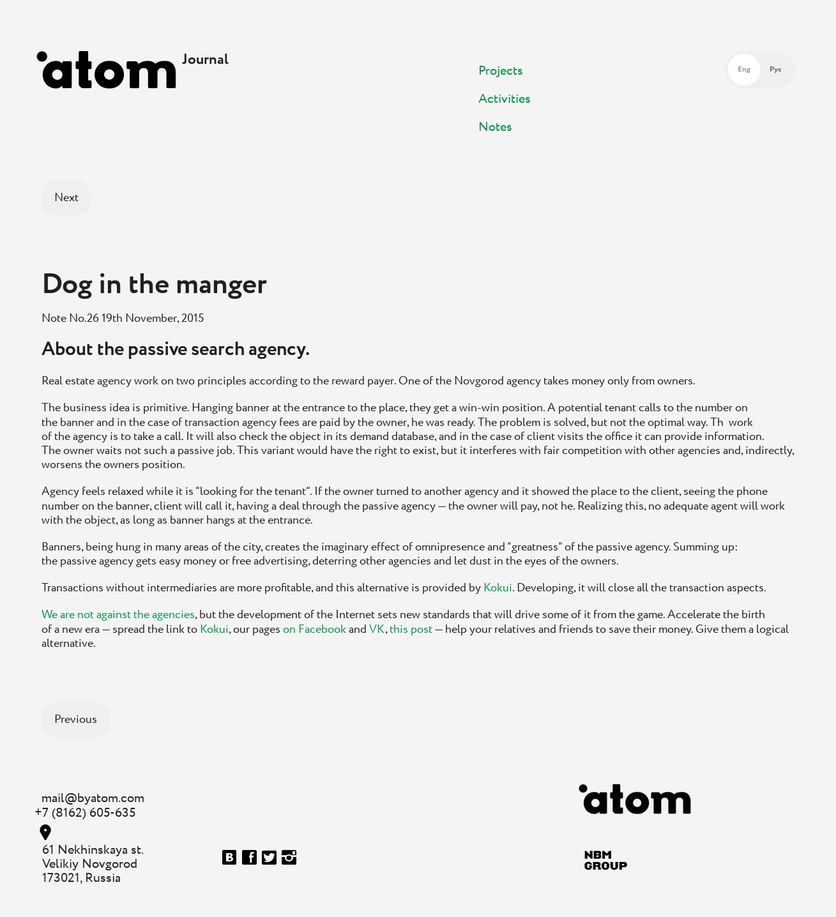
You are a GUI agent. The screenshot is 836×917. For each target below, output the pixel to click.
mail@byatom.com (93, 798)
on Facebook (314, 629)
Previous (75, 719)
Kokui (497, 588)
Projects (500, 71)
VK (377, 629)
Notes (495, 127)
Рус (776, 69)
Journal (205, 60)
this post (411, 629)
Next (66, 198)
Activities (504, 99)
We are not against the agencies (118, 615)
